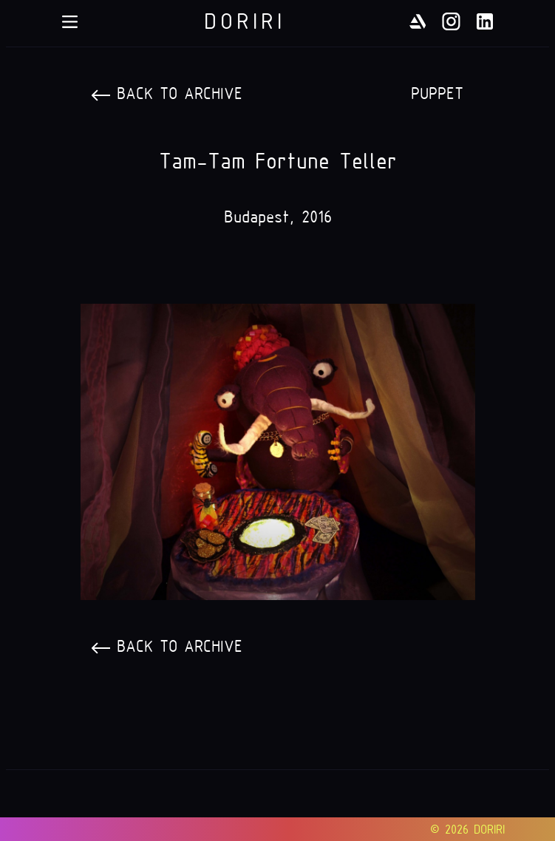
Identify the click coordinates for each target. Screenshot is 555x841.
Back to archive (179, 92)
